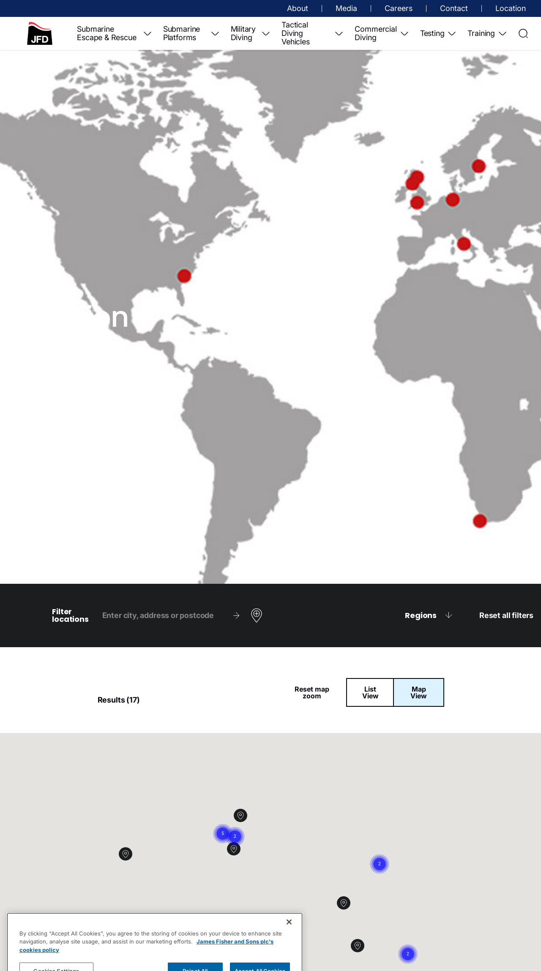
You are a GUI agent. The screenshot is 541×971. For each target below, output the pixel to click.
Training (487, 33)
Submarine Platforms (191, 33)
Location (510, 8)
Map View (418, 692)
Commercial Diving (382, 33)
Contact (454, 8)
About (297, 8)
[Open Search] (523, 33)
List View (370, 692)
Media (346, 8)
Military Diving (251, 33)
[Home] (40, 33)
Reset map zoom (312, 692)
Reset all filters (506, 615)
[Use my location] (256, 615)
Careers (399, 8)
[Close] (289, 938)
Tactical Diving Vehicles (312, 33)
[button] (364, 952)
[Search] (236, 615)
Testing (438, 33)
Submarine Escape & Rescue (115, 33)
